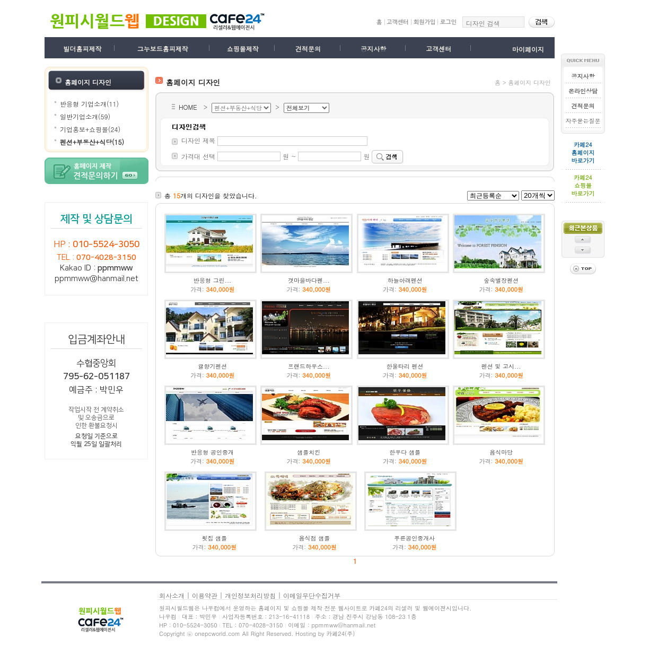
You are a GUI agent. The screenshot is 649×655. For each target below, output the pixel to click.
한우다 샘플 (404, 452)
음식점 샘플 (314, 538)
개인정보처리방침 (250, 595)
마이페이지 (528, 49)
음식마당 (501, 452)
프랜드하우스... (308, 366)
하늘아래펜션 (405, 280)
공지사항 (373, 48)
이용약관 (204, 595)
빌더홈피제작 (83, 48)
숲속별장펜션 (501, 280)
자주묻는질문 (582, 121)
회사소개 (172, 595)
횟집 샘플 (214, 538)
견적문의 (308, 48)
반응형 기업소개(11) (89, 103)
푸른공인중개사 (414, 538)
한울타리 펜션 (405, 366)
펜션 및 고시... (501, 366)
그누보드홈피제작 (162, 48)
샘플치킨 (308, 452)
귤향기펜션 (212, 366)
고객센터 (438, 48)
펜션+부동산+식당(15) (92, 141)
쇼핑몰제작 (243, 48)
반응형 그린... (212, 280)
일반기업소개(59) (85, 116)
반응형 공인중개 (212, 452)
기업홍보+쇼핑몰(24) (90, 129)
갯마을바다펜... (308, 280)
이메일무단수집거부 (311, 595)
